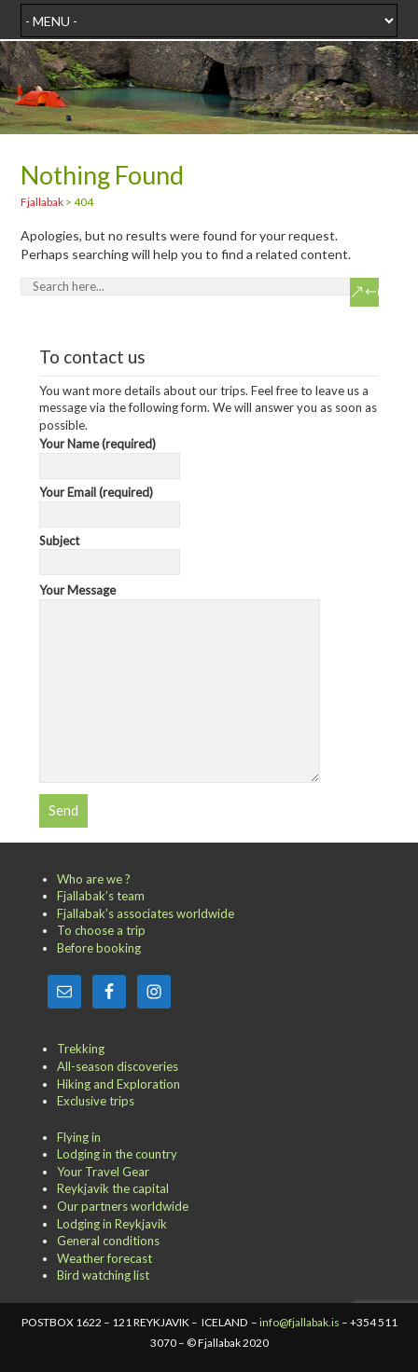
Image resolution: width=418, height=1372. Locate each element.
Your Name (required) (109, 454)
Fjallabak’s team (101, 895)
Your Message (179, 599)
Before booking (99, 947)
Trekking (80, 1048)
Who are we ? (94, 878)
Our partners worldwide (122, 1206)
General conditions (108, 1240)
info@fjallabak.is (299, 1322)
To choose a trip (101, 930)
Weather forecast (104, 1258)
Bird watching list (103, 1275)
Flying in (79, 1137)
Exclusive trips (95, 1100)
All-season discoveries (117, 1066)
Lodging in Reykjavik (112, 1223)
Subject (109, 551)
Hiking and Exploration (118, 1084)
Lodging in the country (117, 1153)
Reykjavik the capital (113, 1188)
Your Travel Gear (103, 1171)
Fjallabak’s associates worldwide (145, 913)
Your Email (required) (109, 503)
